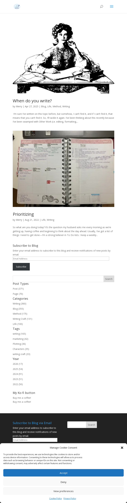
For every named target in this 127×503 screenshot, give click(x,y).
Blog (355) (18, 308)
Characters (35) (21, 349)
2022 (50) (18, 384)
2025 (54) (18, 369)
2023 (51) (18, 379)
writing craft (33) (21, 354)
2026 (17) (18, 363)
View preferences (63, 491)
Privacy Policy (70, 498)
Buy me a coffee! (22, 401)
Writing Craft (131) (22, 318)
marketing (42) (20, 338)
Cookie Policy (55, 498)
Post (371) (18, 288)
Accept (63, 473)
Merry (19, 106)
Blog (43, 106)
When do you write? (32, 101)
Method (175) (20, 313)
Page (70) (18, 293)
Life (49, 106)
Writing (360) (19, 303)
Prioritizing (23, 214)
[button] (122, 447)
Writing (66, 106)
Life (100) (18, 324)
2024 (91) (18, 374)
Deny (63, 482)
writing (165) (19, 333)
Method (57, 106)
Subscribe (21, 266)
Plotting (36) (19, 343)
